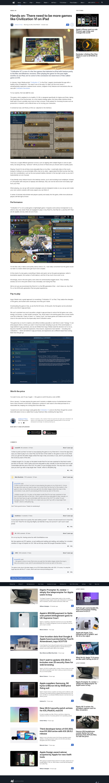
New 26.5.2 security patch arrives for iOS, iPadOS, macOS (56, 709)
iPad (32, 2)
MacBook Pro (63, 584)
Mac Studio (41, 584)
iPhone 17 (21, 584)
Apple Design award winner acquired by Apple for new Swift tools (55, 754)
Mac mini (97, 584)
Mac (25, 2)
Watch (46, 2)
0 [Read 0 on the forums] (72, 605)
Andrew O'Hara (19, 24)
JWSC (16, 553)
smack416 (17, 447)
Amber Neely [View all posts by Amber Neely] (43, 720)
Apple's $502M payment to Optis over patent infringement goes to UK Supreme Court (56, 615)
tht (16, 533)
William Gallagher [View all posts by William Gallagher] (44, 606)
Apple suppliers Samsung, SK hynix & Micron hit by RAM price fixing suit (55, 685)
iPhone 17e (12, 584)
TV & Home (64, 2)
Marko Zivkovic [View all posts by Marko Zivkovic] (44, 629)
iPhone (38, 2)
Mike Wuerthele (19, 477)
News (19, 2)
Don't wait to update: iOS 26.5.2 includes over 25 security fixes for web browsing (56, 662)
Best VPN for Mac (74, 584)
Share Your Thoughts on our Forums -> (22, 578)
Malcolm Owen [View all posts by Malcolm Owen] (44, 745)
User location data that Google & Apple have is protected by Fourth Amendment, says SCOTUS (56, 639)
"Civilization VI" (35, 82)
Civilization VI (44, 410)
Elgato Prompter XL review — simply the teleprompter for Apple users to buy (56, 592)
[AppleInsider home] (14, 3)
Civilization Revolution (23, 88)
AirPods (54, 2)
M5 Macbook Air (31, 584)
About (68, 447)
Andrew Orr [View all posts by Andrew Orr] (43, 701)
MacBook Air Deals (51, 584)
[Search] (102, 2)
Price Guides (74, 2)
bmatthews (18, 515)
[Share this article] (72, 24)
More (83, 2)
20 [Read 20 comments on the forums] (68, 24)
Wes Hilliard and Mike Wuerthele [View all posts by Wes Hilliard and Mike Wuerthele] (48, 653)
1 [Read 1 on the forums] (72, 676)
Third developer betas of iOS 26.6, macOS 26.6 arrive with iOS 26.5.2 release (56, 731)
